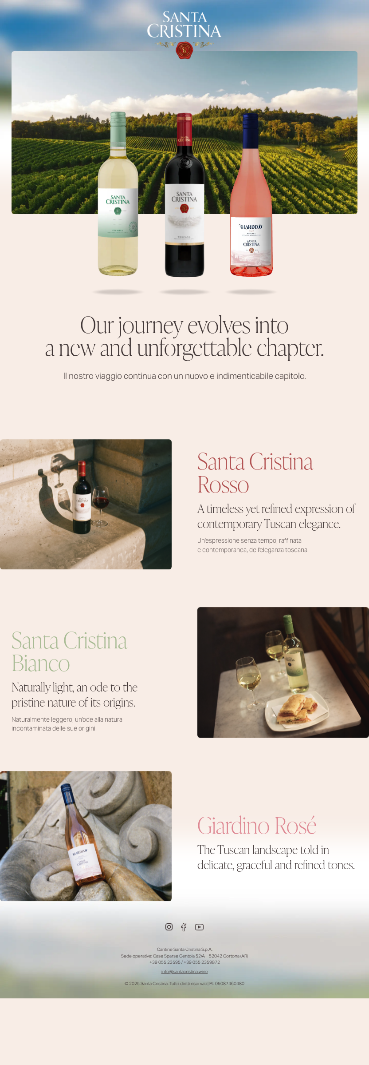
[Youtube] (199, 927)
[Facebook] (184, 927)
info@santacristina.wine (184, 971)
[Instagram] (169, 926)
